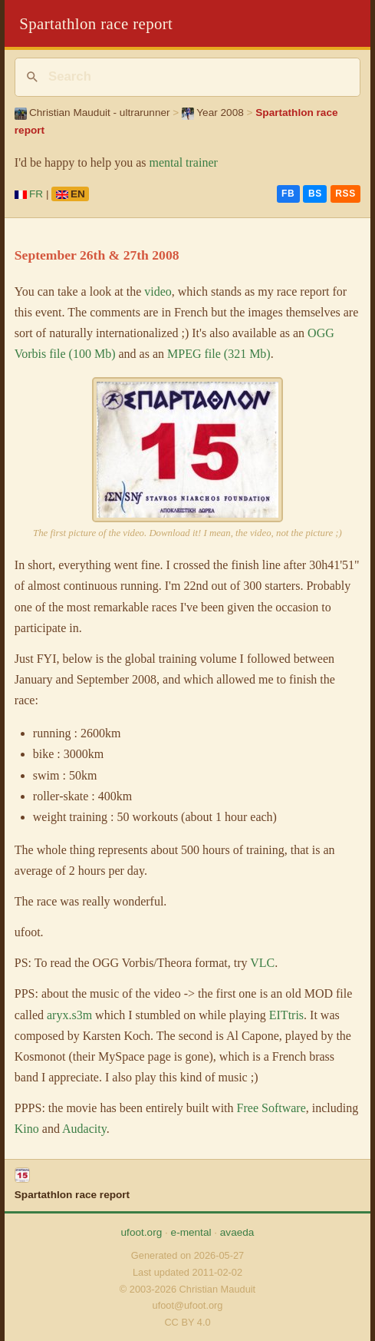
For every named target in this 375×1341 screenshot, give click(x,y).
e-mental (191, 1232)
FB (287, 193)
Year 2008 (213, 112)
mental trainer (184, 162)
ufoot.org (142, 1232)
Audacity (84, 1128)
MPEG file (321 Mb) (219, 353)
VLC (262, 962)
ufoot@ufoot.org (188, 1305)
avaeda (237, 1232)
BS (315, 193)
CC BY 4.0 (187, 1322)
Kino (27, 1128)
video (158, 291)
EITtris (286, 1014)
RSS (345, 193)
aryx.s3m (69, 1014)
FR (29, 194)
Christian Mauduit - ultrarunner (92, 112)
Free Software (271, 1107)
